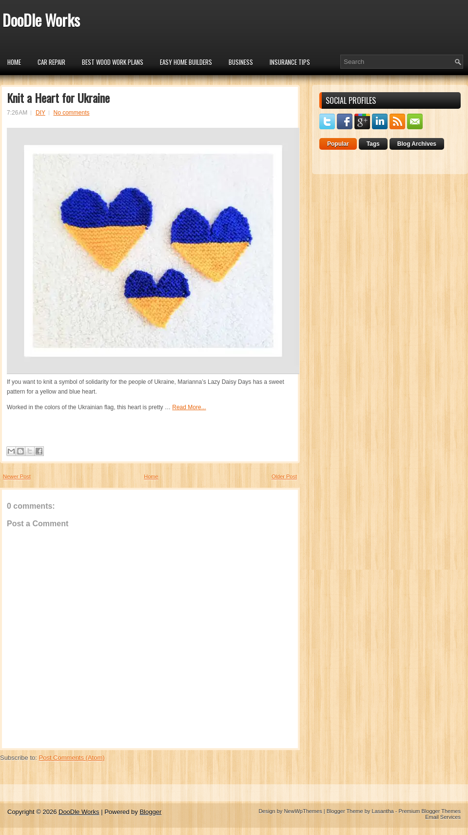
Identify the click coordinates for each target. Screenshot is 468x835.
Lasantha (382, 811)
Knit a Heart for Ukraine (58, 97)
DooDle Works (41, 19)
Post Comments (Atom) (72, 757)
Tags (373, 143)
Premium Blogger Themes (429, 811)
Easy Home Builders (186, 62)
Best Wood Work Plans (112, 62)
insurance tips (290, 62)
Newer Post (17, 476)
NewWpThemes (303, 811)
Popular (338, 143)
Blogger (150, 811)
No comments (72, 112)
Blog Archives (416, 143)
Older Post (284, 476)
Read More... (189, 407)
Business (241, 62)
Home (14, 62)
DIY (40, 112)
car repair (51, 62)
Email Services (443, 817)
